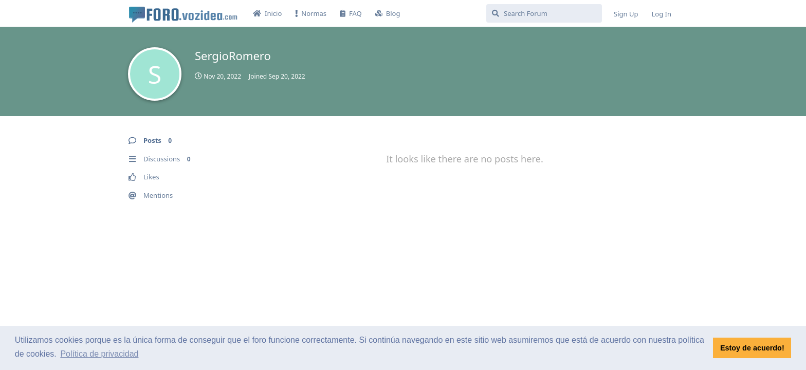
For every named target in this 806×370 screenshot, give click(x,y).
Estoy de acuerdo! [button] (752, 348)
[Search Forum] (544, 13)
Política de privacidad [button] (99, 353)
